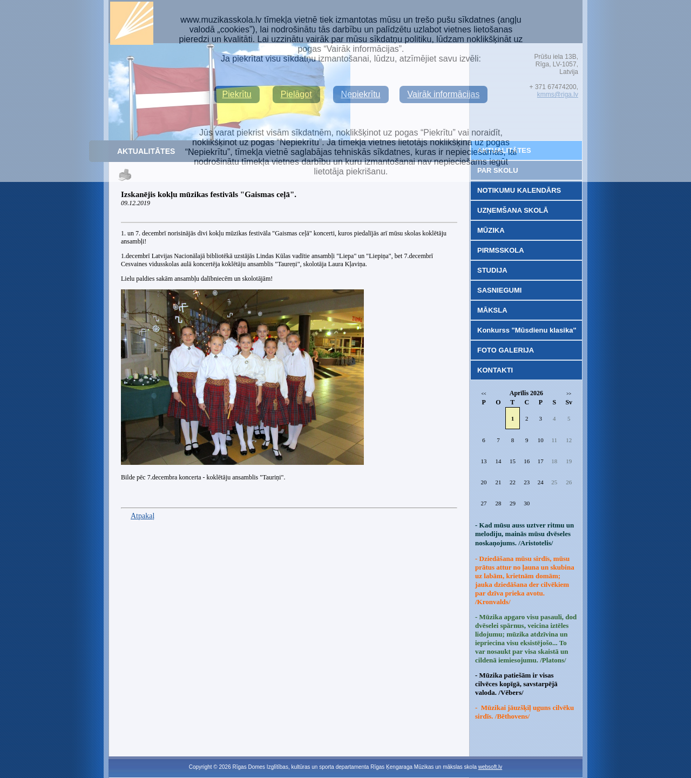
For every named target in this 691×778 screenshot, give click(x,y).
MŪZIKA (491, 230)
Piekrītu (237, 94)
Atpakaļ (142, 516)
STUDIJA (492, 270)
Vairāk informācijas (444, 94)
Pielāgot (296, 94)
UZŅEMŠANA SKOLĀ (512, 210)
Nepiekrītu (361, 94)
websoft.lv (490, 767)
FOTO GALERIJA (505, 350)
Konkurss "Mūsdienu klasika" (527, 330)
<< (484, 393)
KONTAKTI (495, 370)
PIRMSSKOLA (500, 250)
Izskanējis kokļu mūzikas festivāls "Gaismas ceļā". (208, 194)
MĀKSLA (492, 310)
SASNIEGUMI (499, 290)
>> (568, 393)
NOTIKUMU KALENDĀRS (519, 190)
